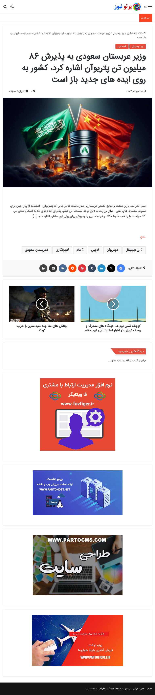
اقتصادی (131, 33)
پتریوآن (111, 250)
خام (78, 250)
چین (94, 250)
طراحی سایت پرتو (95, 689)
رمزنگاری (61, 250)
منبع (143, 236)
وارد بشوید (114, 360)
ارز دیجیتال (119, 33)
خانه (142, 33)
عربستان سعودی (35, 250)
